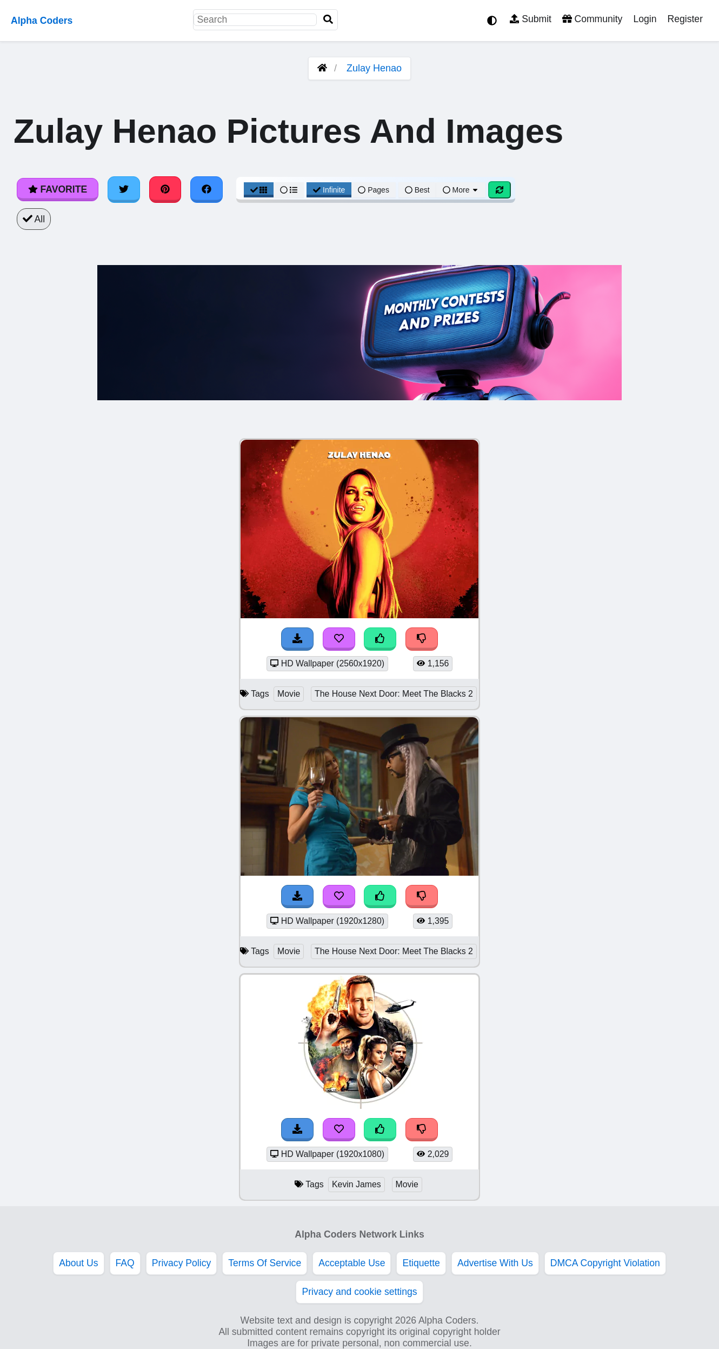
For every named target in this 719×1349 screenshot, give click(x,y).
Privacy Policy (181, 1263)
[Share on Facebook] (206, 189)
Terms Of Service (264, 1263)
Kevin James (356, 1184)
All (34, 219)
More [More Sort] (461, 190)
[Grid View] (259, 189)
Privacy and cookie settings (359, 1291)
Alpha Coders (41, 20)
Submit (530, 19)
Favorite (57, 189)
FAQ (125, 1263)
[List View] (289, 189)
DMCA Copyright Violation (605, 1263)
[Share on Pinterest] (165, 189)
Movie (288, 693)
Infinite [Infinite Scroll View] (329, 190)
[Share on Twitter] (124, 189)
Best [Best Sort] (417, 190)
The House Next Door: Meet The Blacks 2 (394, 693)
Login (644, 19)
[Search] (328, 20)
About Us (78, 1263)
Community (592, 19)
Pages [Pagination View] (373, 190)
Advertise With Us (495, 1263)
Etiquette (421, 1263)
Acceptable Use (351, 1263)
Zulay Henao (374, 68)
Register (685, 19)
